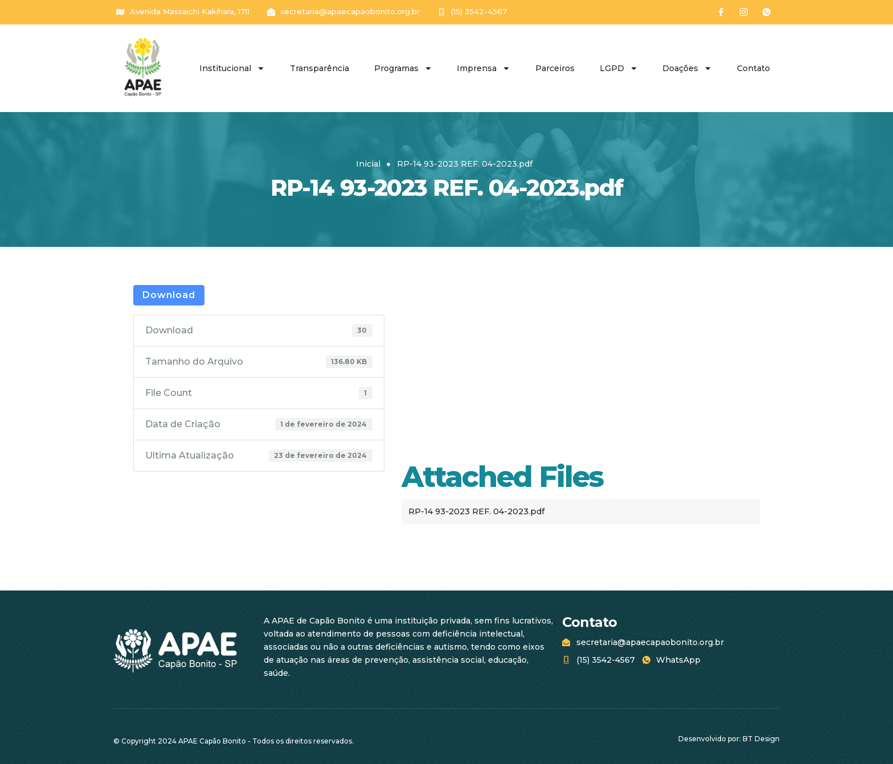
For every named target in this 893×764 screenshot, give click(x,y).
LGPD (619, 68)
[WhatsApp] (766, 11)
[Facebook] (721, 11)
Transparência (319, 68)
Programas (403, 68)
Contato (753, 68)
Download (168, 295)
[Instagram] (743, 11)
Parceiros (555, 68)
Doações (687, 68)
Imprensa (483, 68)
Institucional (232, 68)
